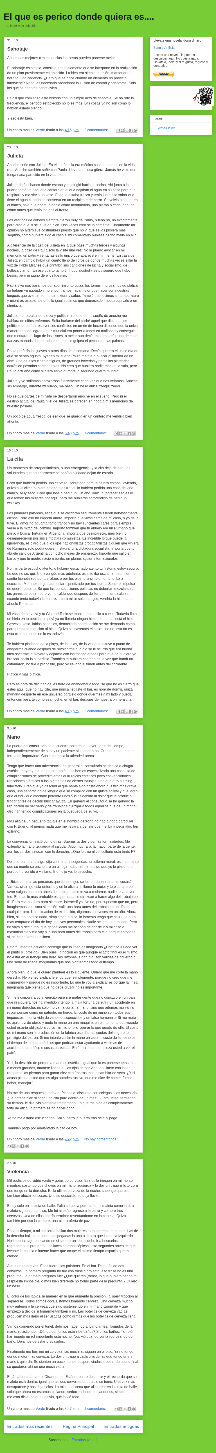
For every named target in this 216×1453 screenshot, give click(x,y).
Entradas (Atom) (84, 1440)
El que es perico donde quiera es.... (79, 17)
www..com (166, 128)
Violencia (18, 1171)
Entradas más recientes (30, 1426)
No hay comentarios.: (101, 1139)
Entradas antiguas (121, 1426)
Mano (13, 737)
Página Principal (78, 1426)
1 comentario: (95, 433)
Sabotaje (17, 49)
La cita (15, 459)
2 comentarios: (96, 130)
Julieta (15, 156)
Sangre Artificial (164, 47)
